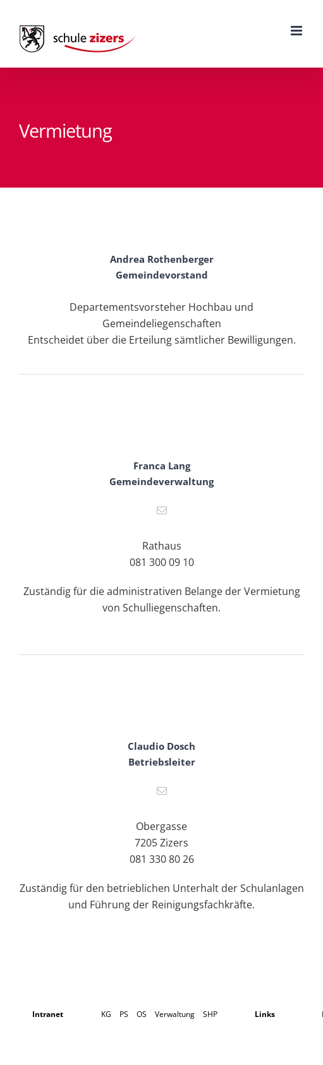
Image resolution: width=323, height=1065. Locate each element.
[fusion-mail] (162, 510)
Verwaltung (175, 1014)
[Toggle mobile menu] (297, 30)
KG (106, 1014)
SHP (210, 1014)
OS (142, 1014)
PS (123, 1014)
